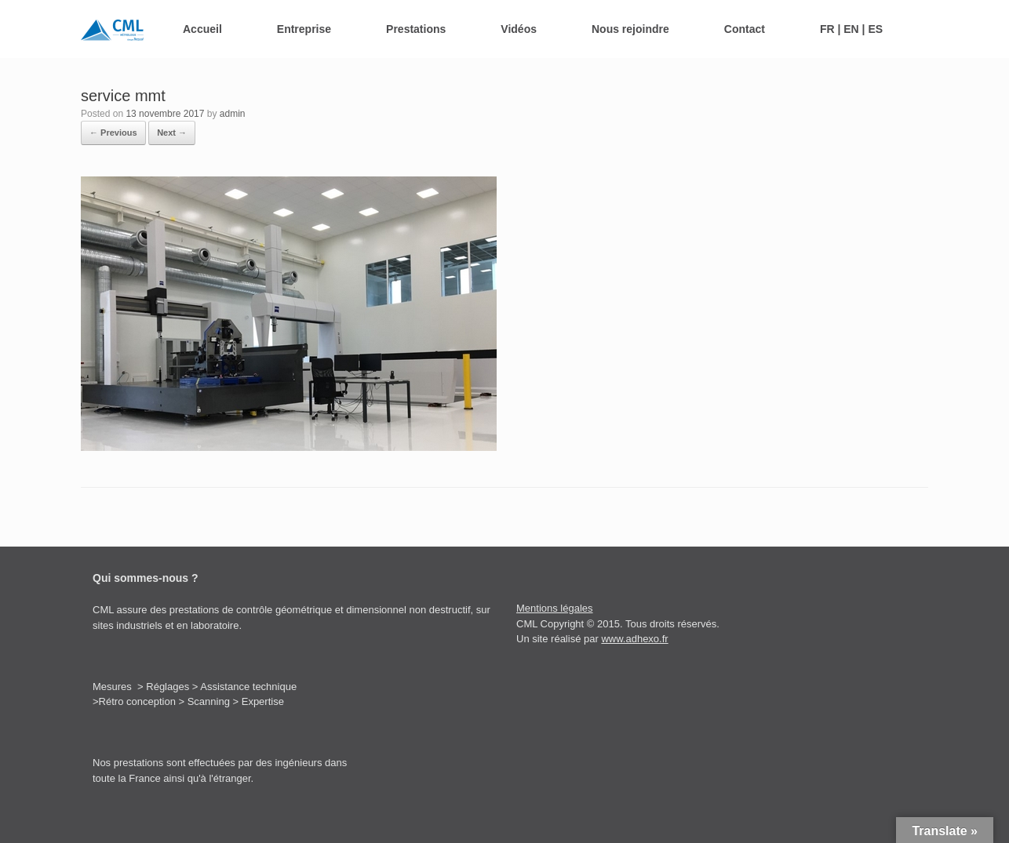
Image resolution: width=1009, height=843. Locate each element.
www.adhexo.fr (634, 639)
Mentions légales (554, 608)
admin (233, 113)
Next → (172, 132)
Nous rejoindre (630, 29)
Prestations (416, 29)
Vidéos (519, 29)
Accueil (202, 29)
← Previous (113, 132)
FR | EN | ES (851, 29)
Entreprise (304, 29)
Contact (744, 29)
